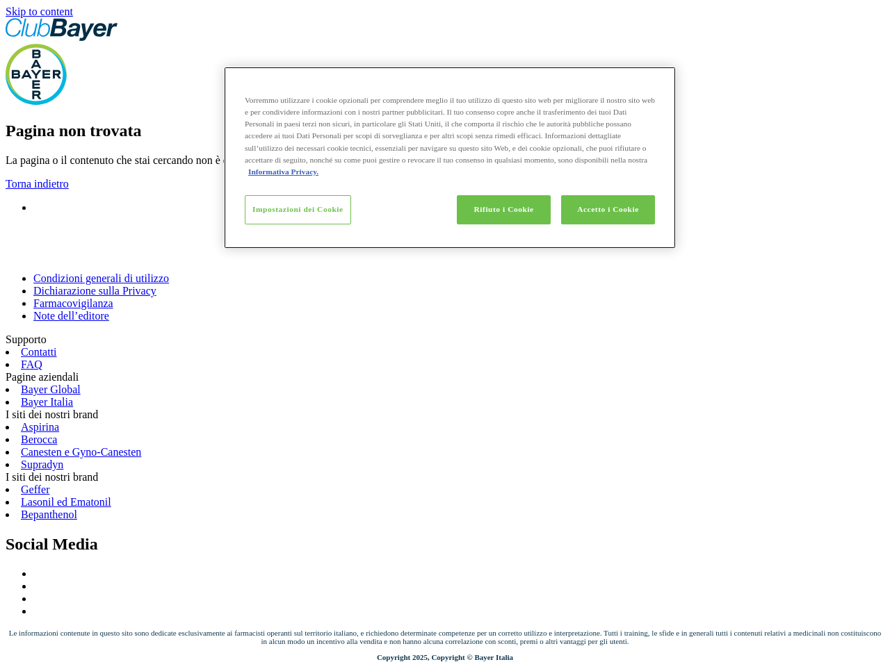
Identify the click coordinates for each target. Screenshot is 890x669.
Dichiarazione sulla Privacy (94, 291)
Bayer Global (51, 389)
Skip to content (39, 11)
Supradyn (42, 464)
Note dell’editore (71, 316)
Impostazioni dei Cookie (297, 209)
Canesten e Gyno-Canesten (81, 452)
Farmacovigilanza (73, 303)
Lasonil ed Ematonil (66, 502)
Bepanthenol (49, 514)
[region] (450, 157)
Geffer (35, 489)
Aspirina (40, 427)
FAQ (31, 364)
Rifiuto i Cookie (504, 209)
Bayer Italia (47, 402)
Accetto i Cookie (608, 209)
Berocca (39, 439)
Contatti (39, 352)
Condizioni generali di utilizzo (101, 278)
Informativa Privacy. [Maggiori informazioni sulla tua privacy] (283, 171)
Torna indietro (37, 184)
